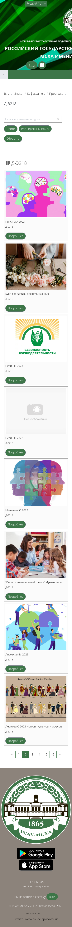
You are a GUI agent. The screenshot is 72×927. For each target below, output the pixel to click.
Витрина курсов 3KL (7, 93)
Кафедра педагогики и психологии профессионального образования (36, 93)
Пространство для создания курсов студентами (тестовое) (56, 93)
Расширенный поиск (35, 129)
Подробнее (15, 236)
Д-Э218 (9, 226)
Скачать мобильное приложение (36, 919)
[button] (36, 4)
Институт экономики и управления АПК (18, 93)
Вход (32, 65)
